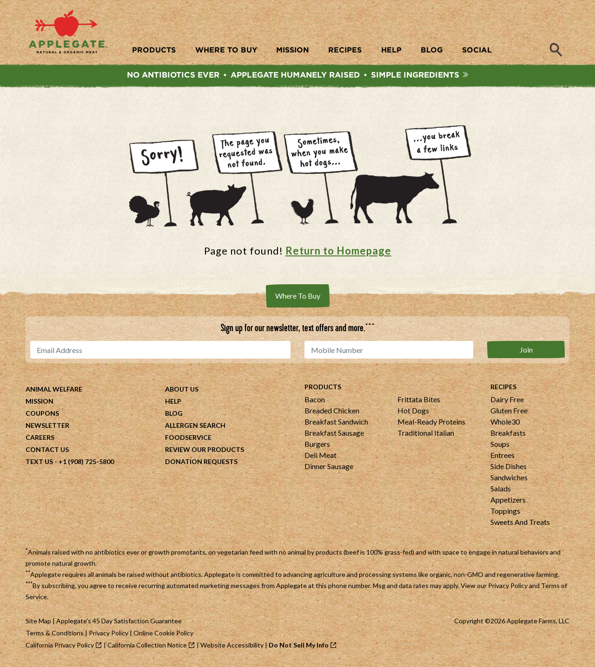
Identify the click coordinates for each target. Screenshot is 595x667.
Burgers (317, 444)
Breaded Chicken (331, 411)
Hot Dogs (413, 411)
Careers (40, 438)
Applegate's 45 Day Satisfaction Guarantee (119, 622)
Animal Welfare (54, 390)
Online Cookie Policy (163, 634)
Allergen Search (195, 426)
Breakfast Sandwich (336, 422)
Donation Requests (201, 462)
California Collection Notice (147, 646)
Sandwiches (509, 478)
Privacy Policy (508, 586)
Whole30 (505, 422)
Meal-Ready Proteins (431, 422)
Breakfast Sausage (334, 433)
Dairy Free (507, 400)
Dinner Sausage (328, 467)
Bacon (314, 400)
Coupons (42, 414)
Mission (39, 402)
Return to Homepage (338, 251)
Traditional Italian (425, 433)
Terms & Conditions (55, 634)
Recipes (503, 388)
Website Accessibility (232, 646)
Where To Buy (297, 296)
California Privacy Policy (60, 646)
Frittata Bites (418, 400)
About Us (181, 390)
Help (173, 402)
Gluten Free (509, 411)
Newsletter (47, 426)
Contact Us (47, 450)
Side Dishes (508, 467)
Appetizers (508, 500)
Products (322, 388)
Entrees (502, 455)
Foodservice (188, 438)
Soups (499, 444)
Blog (174, 414)
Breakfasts (508, 433)
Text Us (39, 462)
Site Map (38, 622)
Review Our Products (204, 450)
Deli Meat (320, 455)
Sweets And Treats (520, 522)
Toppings (505, 511)
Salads (500, 489)
